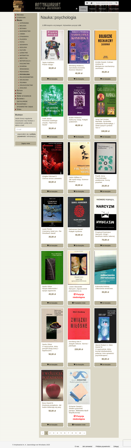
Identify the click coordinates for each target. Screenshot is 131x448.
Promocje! (102, 9)
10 (80, 433)
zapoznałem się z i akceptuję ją (25, 135)
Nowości (92, 9)
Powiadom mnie (78, 303)
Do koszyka (52, 79)
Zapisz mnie (25, 143)
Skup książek (114, 9)
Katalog (83, 9)
